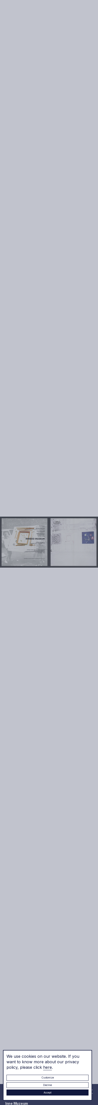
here (47, 1067)
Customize (47, 1077)
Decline (47, 1085)
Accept (47, 1092)
